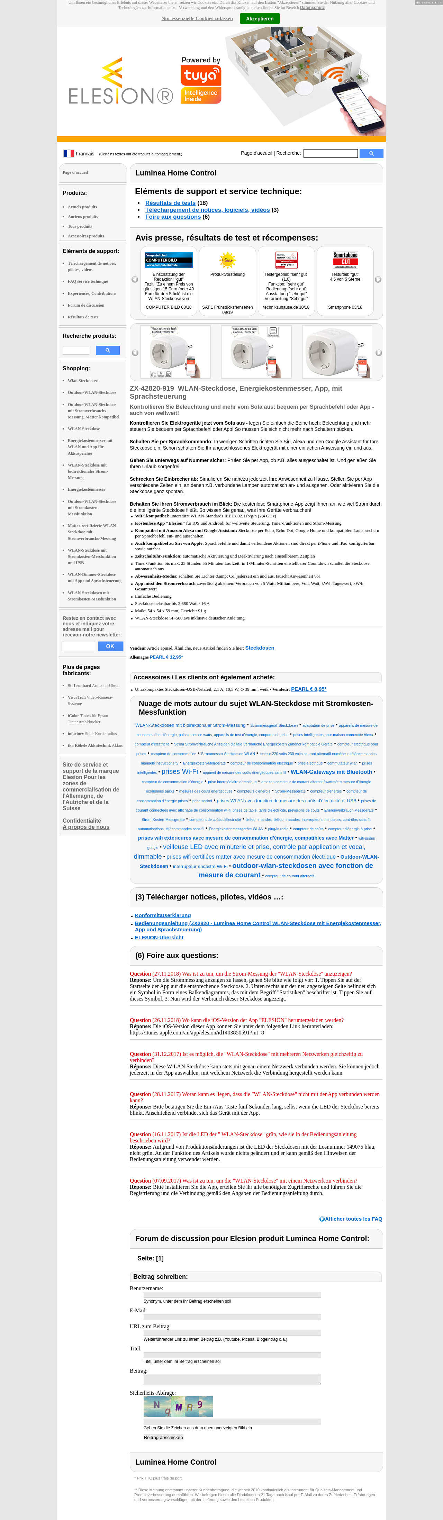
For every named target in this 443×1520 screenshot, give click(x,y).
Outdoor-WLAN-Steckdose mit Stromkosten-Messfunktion (92, 507)
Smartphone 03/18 (345, 307)
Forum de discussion (86, 305)
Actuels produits (82, 207)
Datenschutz (312, 7)
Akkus (95, 745)
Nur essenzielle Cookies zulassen (197, 18)
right (379, 353)
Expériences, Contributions (92, 293)
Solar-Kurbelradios (92, 733)
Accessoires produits (86, 236)
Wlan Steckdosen (83, 380)
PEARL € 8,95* (308, 689)
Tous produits (80, 226)
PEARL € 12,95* (166, 657)
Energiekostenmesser (87, 489)
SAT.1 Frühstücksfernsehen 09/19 (227, 310)
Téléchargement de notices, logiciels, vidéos (207, 210)
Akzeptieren (259, 18)
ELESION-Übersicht (159, 937)
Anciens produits (83, 216)
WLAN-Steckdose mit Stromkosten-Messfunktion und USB (92, 556)
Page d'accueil (256, 153)
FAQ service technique (88, 281)
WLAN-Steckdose (84, 428)
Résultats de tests (83, 317)
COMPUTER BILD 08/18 (168, 307)
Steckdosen (259, 648)
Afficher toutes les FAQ (353, 1219)
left (135, 353)
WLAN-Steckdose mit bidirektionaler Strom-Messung (88, 471)
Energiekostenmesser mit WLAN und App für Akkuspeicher (90, 446)
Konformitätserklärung (163, 915)
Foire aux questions (173, 217)
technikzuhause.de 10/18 (286, 307)
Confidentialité (82, 821)
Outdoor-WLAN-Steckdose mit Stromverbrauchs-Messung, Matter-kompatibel (93, 410)
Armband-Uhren (93, 685)
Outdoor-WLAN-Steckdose (92, 392)
